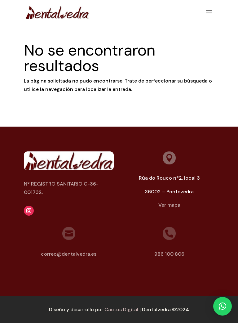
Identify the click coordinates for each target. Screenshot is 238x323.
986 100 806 (169, 254)
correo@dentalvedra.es (68, 254)
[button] (222, 306)
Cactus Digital (121, 309)
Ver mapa (169, 205)
